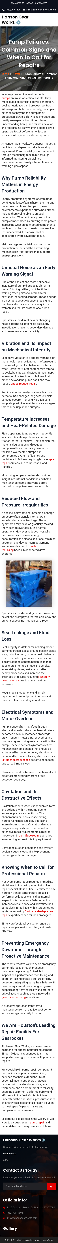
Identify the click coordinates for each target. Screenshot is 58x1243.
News (16, 74)
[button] (52, 19)
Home (5, 74)
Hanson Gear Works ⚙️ (15, 19)
